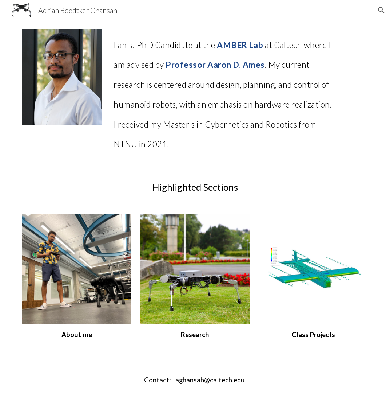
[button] (381, 10)
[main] (224, 91)
